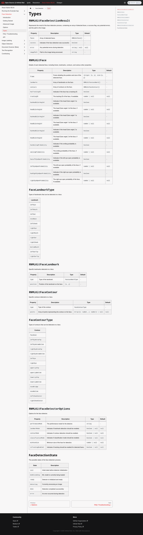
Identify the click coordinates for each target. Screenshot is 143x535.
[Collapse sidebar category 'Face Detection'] (24, 14)
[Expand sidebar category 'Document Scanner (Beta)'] (24, 47)
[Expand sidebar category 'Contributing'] (24, 53)
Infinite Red (77, 524)
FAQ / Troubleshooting (10, 34)
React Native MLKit (48, 2)
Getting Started (8, 21)
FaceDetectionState (122, 28)
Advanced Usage (8, 24)
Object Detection (7, 44)
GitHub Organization (80, 521)
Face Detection (7, 14)
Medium (16, 524)
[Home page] (30, 8)
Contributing (6, 53)
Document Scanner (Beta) (10, 47)
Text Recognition (7, 50)
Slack (15, 521)
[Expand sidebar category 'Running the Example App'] (24, 11)
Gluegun (59, 2)
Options (5, 27)
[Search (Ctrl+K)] (134, 2)
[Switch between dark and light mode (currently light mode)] (124, 2)
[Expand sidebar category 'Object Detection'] (24, 43)
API (4, 37)
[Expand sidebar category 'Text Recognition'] (24, 50)
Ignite (28, 2)
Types (5, 30)
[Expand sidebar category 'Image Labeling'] (24, 40)
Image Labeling (7, 40)
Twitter (16, 527)
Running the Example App (10, 11)
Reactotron (36, 2)
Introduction (7, 17)
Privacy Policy (78, 527)
